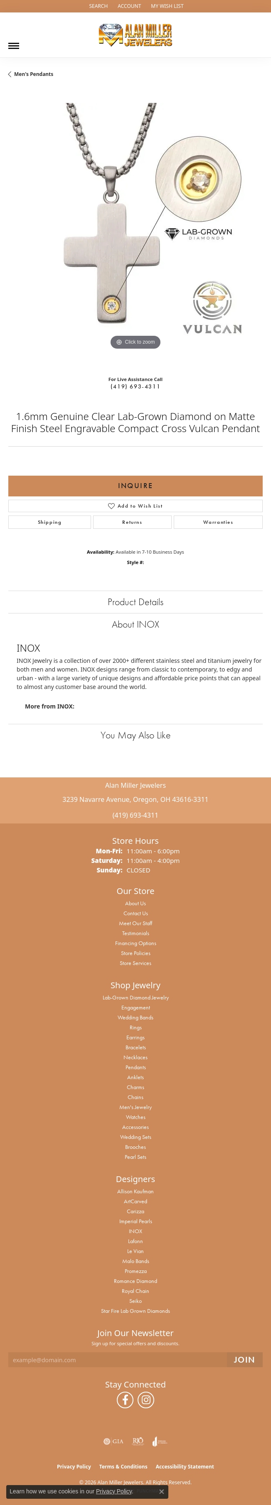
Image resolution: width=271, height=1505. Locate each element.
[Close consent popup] (161, 1491)
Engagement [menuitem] (135, 1007)
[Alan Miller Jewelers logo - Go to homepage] (135, 35)
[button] (97, 6)
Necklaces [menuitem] (135, 1057)
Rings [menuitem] (136, 1027)
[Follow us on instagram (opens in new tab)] (146, 1400)
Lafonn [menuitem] (135, 1241)
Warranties (218, 522)
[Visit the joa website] (160, 1441)
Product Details (135, 601)
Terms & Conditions (123, 1466)
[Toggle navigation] (13, 42)
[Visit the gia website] (113, 1441)
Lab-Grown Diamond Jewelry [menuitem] (136, 997)
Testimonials (135, 933)
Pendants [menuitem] (136, 1067)
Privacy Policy (74, 1466)
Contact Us (135, 913)
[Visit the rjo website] (138, 1441)
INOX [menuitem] (135, 1231)
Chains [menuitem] (135, 1097)
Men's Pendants (33, 74)
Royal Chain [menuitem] (135, 1291)
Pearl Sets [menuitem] (135, 1157)
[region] (135, 230)
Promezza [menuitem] (136, 1271)
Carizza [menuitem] (135, 1211)
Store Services (135, 963)
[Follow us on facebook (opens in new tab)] (125, 1400)
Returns (132, 522)
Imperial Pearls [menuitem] (135, 1221)
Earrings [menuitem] (135, 1037)
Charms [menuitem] (135, 1087)
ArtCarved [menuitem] (135, 1201)
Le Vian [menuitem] (135, 1251)
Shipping (50, 522)
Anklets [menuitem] (135, 1077)
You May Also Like (136, 734)
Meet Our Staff (135, 923)
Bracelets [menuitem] (136, 1047)
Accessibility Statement (185, 1466)
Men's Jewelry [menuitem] (135, 1107)
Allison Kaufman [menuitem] (135, 1191)
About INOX (135, 624)
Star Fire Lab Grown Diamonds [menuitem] (135, 1310)
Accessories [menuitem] (135, 1127)
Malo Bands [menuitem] (135, 1261)
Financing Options (135, 943)
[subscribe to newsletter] (245, 1360)
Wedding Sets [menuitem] (135, 1137)
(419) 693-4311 (135, 386)
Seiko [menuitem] (135, 1301)
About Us (135, 903)
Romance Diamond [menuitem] (135, 1281)
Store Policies (135, 953)
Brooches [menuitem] (135, 1147)
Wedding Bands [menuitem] (135, 1017)
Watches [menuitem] (135, 1117)
